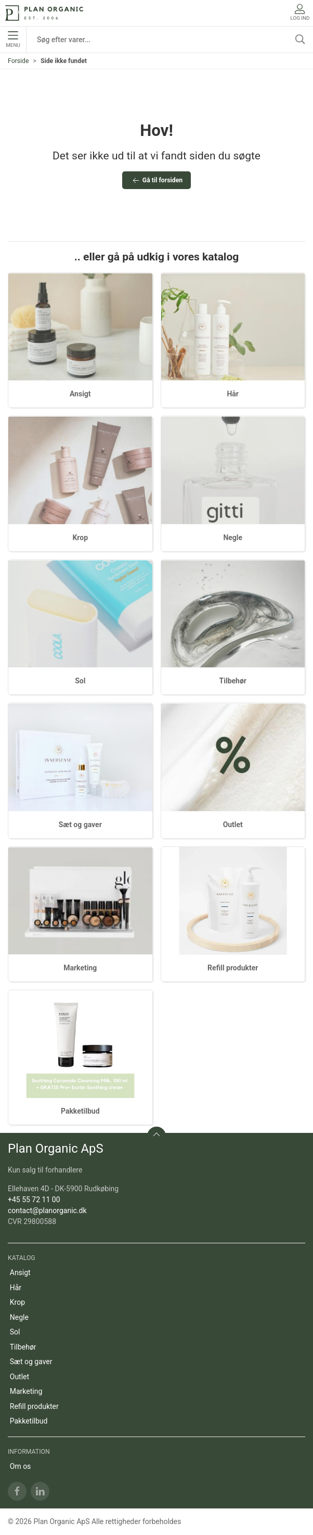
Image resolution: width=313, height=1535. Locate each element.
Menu (13, 39)
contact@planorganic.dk (47, 1210)
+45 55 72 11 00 (34, 1199)
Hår (233, 394)
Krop (80, 537)
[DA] (44, 13)
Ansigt (80, 394)
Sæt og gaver (80, 824)
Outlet (233, 824)
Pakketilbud (80, 1111)
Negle (232, 537)
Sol (80, 681)
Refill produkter (232, 968)
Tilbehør (232, 681)
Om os (20, 1466)
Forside (18, 61)
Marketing (80, 968)
